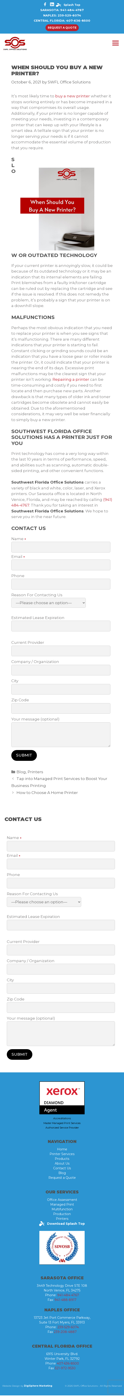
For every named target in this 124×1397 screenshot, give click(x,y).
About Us (62, 1165)
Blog (21, 773)
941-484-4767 (68, 1297)
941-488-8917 (65, 1301)
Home (62, 1151)
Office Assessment (62, 1201)
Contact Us (62, 1170)
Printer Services (62, 1156)
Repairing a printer (70, 381)
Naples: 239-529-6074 (62, 15)
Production (62, 1215)
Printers (35, 773)
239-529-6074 (68, 1329)
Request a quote (62, 27)
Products (62, 1160)
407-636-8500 (68, 1365)
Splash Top (72, 5)
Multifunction (62, 1211)
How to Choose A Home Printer (47, 794)
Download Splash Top (65, 1225)
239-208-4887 (65, 1333)
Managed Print (62, 1206)
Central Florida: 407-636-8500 (62, 20)
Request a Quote (62, 1179)
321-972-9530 (65, 1370)
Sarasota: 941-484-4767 (62, 10)
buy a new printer (72, 97)
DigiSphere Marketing (38, 1387)
